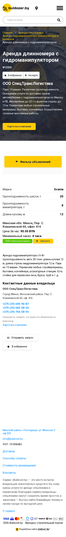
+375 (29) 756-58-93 (16, 311)
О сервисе (9, 511)
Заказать (43, 241)
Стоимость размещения (19, 465)
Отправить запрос (20, 337)
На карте (31, 75)
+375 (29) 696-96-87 (16, 303)
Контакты (9, 472)
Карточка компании (19, 126)
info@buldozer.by (13, 438)
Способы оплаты (14, 458)
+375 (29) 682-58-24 (16, 307)
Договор (9, 451)
